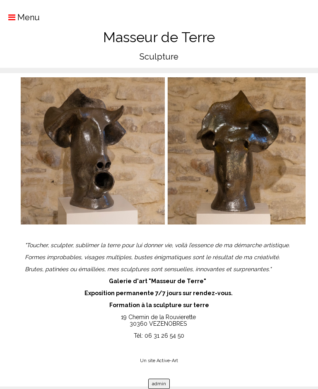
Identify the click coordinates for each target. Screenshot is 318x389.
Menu (20, 17)
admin (159, 384)
